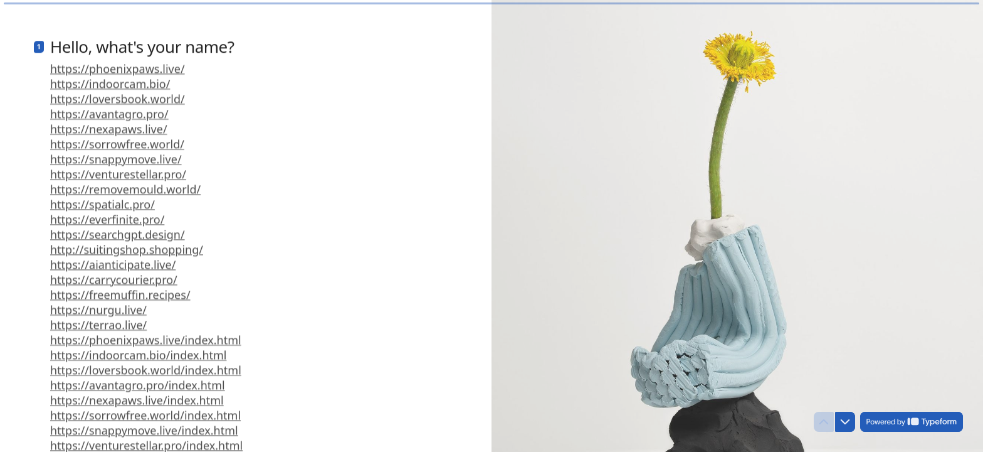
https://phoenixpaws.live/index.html (145, 335)
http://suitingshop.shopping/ (126, 245)
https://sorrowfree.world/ (117, 140)
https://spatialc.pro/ (102, 200)
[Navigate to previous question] (824, 422)
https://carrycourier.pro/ (113, 275)
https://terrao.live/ (98, 320)
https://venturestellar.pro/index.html (146, 441)
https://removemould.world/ (125, 185)
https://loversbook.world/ (117, 94)
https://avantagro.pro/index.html (137, 381)
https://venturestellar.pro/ (118, 170)
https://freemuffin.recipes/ (120, 290)
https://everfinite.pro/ (107, 215)
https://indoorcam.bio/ (110, 79)
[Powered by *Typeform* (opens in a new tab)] (911, 422)
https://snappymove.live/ (116, 155)
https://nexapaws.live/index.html (137, 396)
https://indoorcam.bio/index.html (138, 350)
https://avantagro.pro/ (109, 109)
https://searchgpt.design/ (117, 230)
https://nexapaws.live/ (108, 124)
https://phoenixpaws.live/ (117, 64)
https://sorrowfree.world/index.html (145, 411)
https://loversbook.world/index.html (145, 366)
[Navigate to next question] (845, 422)
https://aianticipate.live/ (113, 260)
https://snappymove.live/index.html (144, 426)
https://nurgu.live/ (98, 305)
